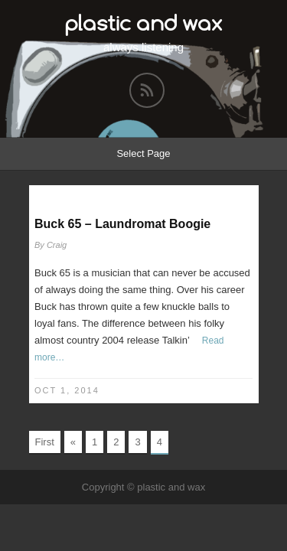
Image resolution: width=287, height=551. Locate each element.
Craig (57, 244)
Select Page (143, 153)
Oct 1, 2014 (66, 390)
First (44, 442)
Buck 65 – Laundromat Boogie (122, 223)
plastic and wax (144, 22)
